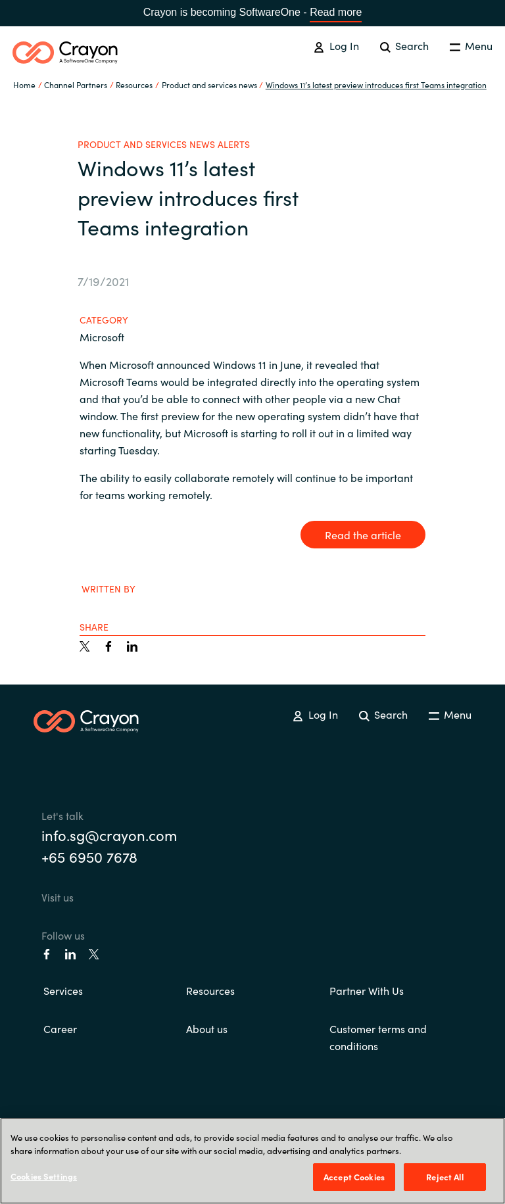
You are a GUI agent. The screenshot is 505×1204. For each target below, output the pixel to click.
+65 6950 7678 (89, 856)
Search (404, 45)
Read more (336, 12)
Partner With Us (366, 990)
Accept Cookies (354, 1176)
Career (60, 1028)
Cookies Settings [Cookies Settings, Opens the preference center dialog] (44, 1176)
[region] (252, 1161)
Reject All (444, 1176)
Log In (336, 45)
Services (63, 990)
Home (24, 84)
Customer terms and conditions (378, 1037)
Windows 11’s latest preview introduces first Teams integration (376, 84)
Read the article (363, 534)
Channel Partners (75, 84)
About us (207, 1028)
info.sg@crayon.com (109, 835)
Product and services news (209, 84)
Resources (210, 990)
